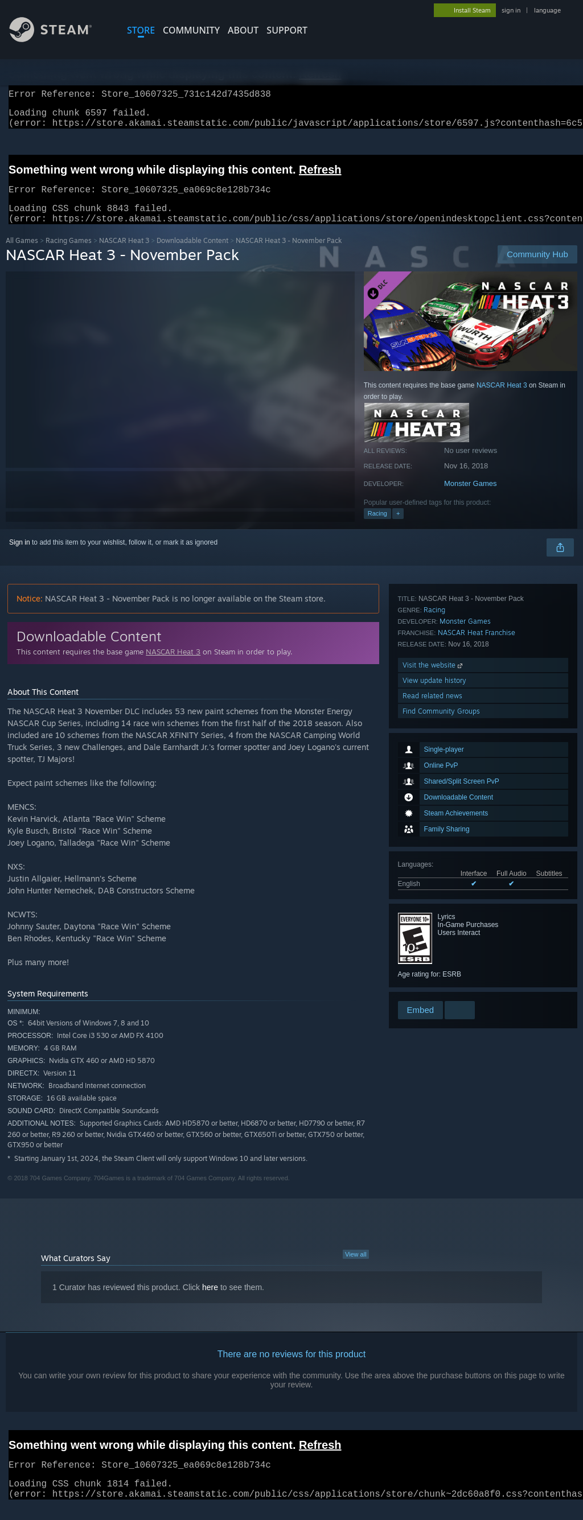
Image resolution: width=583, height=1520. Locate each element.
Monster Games (470, 497)
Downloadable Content (192, 254)
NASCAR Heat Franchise (476, 905)
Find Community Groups (441, 983)
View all (356, 1267)
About (243, 30)
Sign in (19, 556)
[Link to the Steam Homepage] (59, 39)
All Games (22, 254)
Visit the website (434, 937)
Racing (377, 527)
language (547, 10)
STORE (141, 30)
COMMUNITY (191, 30)
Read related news (432, 968)
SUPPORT (286, 30)
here (210, 1300)
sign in (511, 10)
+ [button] (398, 527)
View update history (434, 953)
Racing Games (69, 254)
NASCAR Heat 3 (124, 254)
